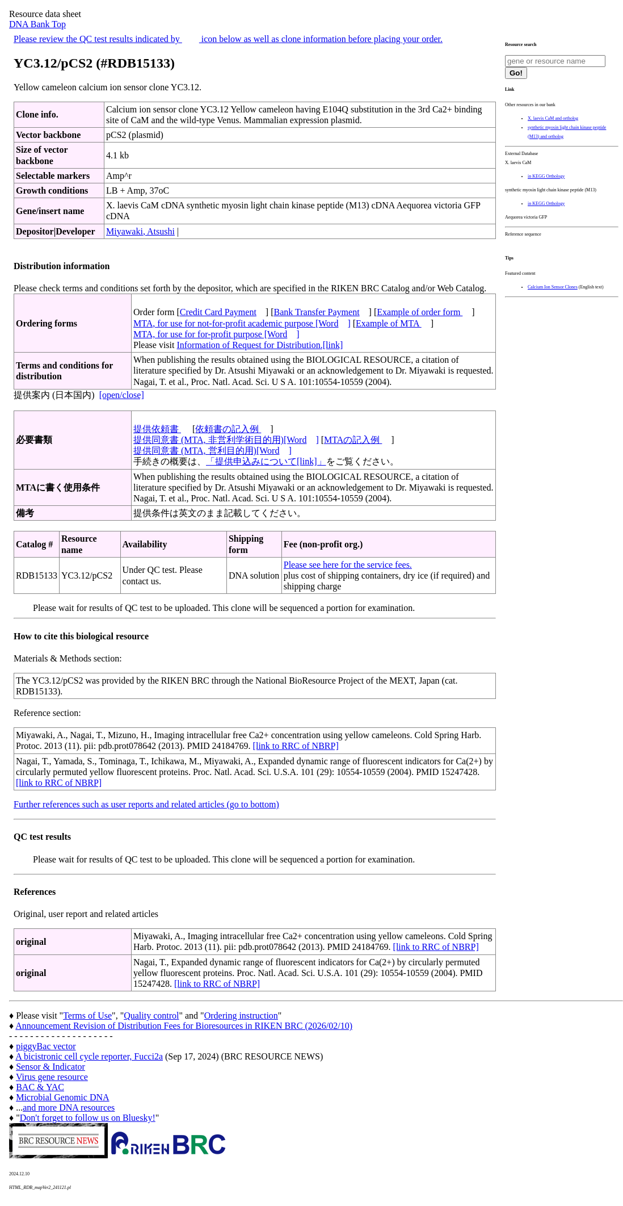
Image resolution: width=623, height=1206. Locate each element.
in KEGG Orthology (546, 176)
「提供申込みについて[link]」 (266, 461)
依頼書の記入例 (228, 429)
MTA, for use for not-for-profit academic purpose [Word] (242, 323)
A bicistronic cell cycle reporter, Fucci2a (89, 1056)
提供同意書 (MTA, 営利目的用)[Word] (212, 450)
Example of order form (419, 312)
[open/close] (121, 395)
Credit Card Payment (218, 312)
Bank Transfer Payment (317, 312)
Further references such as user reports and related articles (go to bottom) (146, 804)
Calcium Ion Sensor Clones (553, 287)
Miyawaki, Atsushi (140, 231)
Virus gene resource (52, 1077)
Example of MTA (389, 323)
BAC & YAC (40, 1087)
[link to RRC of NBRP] (296, 746)
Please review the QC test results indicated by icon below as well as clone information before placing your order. (228, 39)
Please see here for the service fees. (348, 565)
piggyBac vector (45, 1046)
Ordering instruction (241, 1015)
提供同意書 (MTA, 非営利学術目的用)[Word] (226, 440)
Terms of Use (87, 1015)
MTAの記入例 (353, 440)
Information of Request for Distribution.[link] (259, 345)
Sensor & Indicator (50, 1066)
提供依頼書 (157, 429)
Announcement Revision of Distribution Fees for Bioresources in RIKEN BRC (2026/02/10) (183, 1026)
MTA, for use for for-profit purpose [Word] (216, 334)
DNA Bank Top (37, 24)
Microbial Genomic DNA (62, 1097)
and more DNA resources (69, 1107)
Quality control (151, 1015)
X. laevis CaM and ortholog (553, 118)
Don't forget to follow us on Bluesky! (87, 1118)
